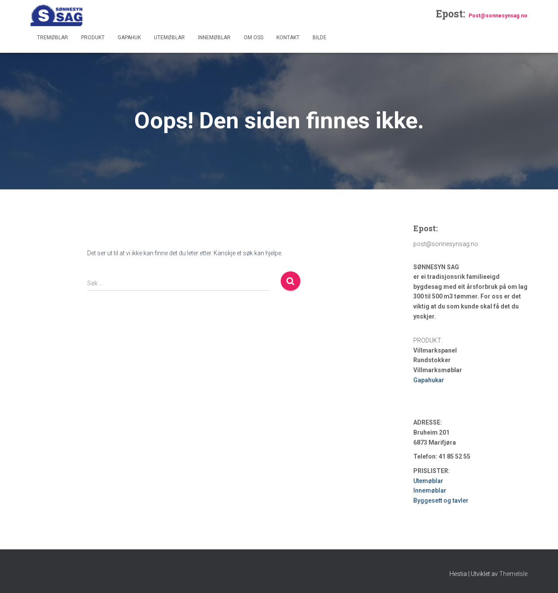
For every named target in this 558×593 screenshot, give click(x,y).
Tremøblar (52, 37)
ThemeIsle (513, 573)
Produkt (93, 37)
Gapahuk (129, 37)
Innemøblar (214, 37)
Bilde (320, 37)
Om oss (253, 37)
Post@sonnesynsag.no (498, 16)
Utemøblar (169, 37)
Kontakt (287, 37)
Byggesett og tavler (441, 500)
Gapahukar (428, 380)
